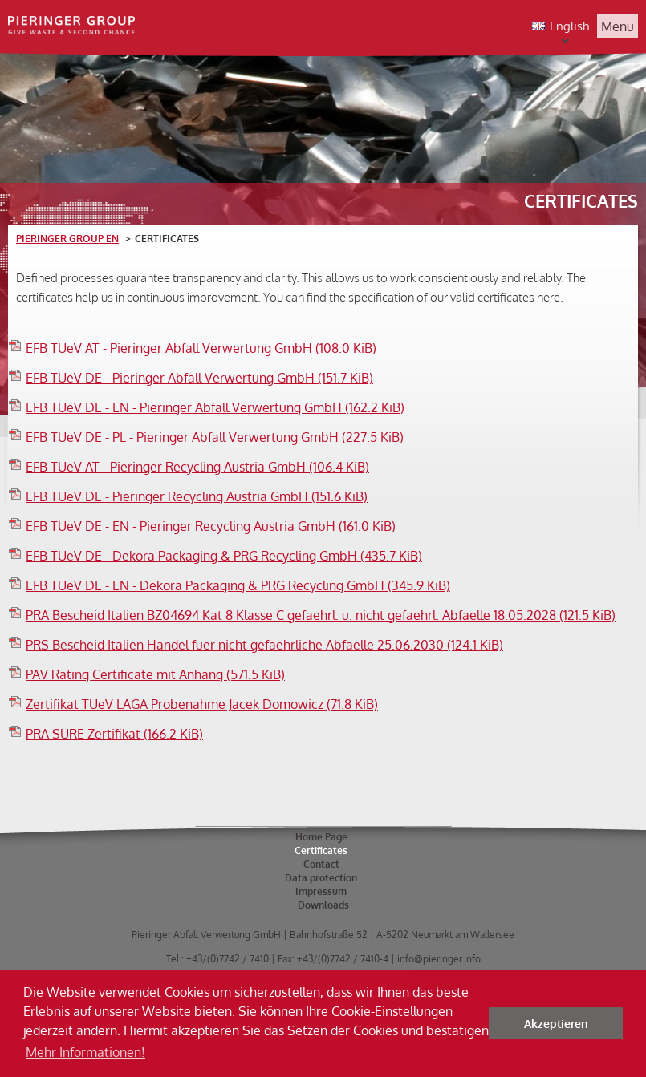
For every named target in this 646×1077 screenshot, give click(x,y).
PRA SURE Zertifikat (114, 734)
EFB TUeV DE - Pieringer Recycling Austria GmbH (197, 496)
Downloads (323, 905)
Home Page (321, 837)
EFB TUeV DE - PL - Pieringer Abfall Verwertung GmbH (215, 437)
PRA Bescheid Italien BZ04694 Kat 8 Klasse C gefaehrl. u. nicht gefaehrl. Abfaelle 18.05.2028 (321, 615)
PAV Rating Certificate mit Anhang (155, 674)
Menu (617, 26)
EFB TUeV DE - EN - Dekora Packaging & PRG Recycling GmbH (238, 585)
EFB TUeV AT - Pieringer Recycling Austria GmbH (197, 467)
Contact (321, 864)
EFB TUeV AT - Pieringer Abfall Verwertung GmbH (201, 348)
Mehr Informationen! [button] (85, 1052)
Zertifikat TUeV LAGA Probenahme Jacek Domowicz (202, 704)
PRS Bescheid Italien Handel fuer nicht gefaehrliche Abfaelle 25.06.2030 (264, 645)
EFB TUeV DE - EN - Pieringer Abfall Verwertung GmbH (215, 407)
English (558, 27)
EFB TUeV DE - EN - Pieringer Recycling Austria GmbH (211, 526)
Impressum (321, 891)
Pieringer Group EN (67, 239)
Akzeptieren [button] (556, 1023)
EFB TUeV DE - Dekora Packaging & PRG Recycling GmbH (224, 556)
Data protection (321, 878)
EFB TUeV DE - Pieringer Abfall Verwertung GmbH (199, 378)
